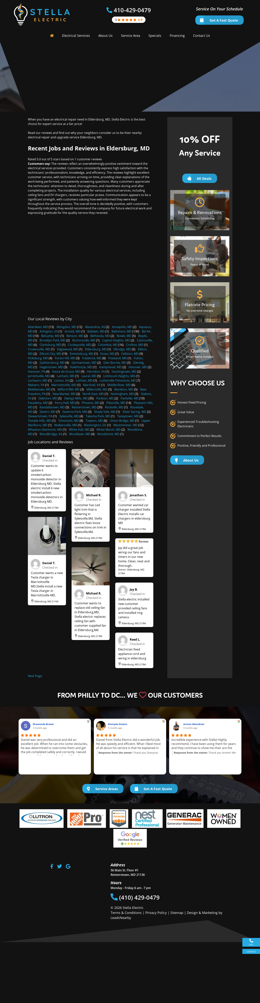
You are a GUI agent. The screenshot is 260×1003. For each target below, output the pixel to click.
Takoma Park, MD (98, 416)
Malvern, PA (36, 385)
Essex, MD (107, 354)
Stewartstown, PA (40, 416)
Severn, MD (48, 412)
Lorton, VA (61, 380)
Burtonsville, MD (83, 340)
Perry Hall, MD (65, 403)
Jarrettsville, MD (39, 376)
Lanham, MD (66, 376)
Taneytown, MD (128, 416)
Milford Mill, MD (69, 389)
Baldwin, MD (96, 331)
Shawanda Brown (43, 724)
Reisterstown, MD (84, 407)
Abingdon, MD (66, 327)
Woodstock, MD (108, 434)
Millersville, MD (96, 389)
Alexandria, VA (95, 327)
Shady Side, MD (105, 412)
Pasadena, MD (38, 403)
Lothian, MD (84, 380)
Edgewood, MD (67, 349)
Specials (154, 35)
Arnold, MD (72, 331)
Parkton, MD (105, 398)
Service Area (130, 35)
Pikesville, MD (115, 403)
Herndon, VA (96, 371)
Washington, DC (95, 425)
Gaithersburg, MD (52, 363)
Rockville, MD (114, 407)
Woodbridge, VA (51, 434)
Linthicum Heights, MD (119, 376)
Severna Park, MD (74, 412)
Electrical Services (76, 35)
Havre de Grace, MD (66, 371)
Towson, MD (94, 421)
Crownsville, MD (39, 349)
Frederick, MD (91, 358)
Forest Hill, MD (65, 358)
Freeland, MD (117, 358)
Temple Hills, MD (39, 421)
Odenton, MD (47, 398)
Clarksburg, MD (50, 345)
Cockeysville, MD (79, 345)
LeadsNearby (121, 917)
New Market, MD (64, 394)
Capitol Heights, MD (116, 340)
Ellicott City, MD (50, 354)
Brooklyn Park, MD (52, 340)
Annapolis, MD (122, 327)
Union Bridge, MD (122, 421)
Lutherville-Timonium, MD (118, 380)
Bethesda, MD (100, 336)
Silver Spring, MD (134, 412)
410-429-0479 (132, 10)
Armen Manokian (193, 724)
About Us (105, 35)
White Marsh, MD (108, 429)
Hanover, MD (138, 367)
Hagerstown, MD (51, 367)
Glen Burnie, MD (114, 363)
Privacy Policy (156, 912)
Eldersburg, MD (96, 349)
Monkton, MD (123, 389)
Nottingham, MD (122, 394)
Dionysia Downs (117, 724)
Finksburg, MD (38, 358)
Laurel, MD (88, 376)
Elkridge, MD (122, 349)
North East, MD (93, 394)
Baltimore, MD (122, 331)
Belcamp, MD (50, 336)
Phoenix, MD (90, 403)
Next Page (35, 676)
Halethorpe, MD (81, 367)
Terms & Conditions (126, 912)
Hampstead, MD (110, 367)
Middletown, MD (39, 389)
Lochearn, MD (37, 380)
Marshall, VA (91, 385)
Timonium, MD (68, 421)
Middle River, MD (119, 385)
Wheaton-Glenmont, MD (45, 429)
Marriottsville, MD (63, 385)
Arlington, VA (49, 331)
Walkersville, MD (65, 425)
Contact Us (201, 35)
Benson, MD (75, 336)
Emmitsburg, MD (81, 354)
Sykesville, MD (69, 416)
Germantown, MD (84, 363)
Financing (177, 35)
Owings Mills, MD (76, 398)
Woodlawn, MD (79, 434)
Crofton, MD (134, 345)
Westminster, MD (125, 425)
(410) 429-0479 (135, 897)
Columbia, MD (108, 345)
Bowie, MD (124, 336)
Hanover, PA (36, 371)
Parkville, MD (130, 398)
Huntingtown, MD (124, 371)
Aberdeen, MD (38, 327)
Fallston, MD (130, 354)
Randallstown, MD (52, 407)
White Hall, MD (79, 429)
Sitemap (176, 912)
